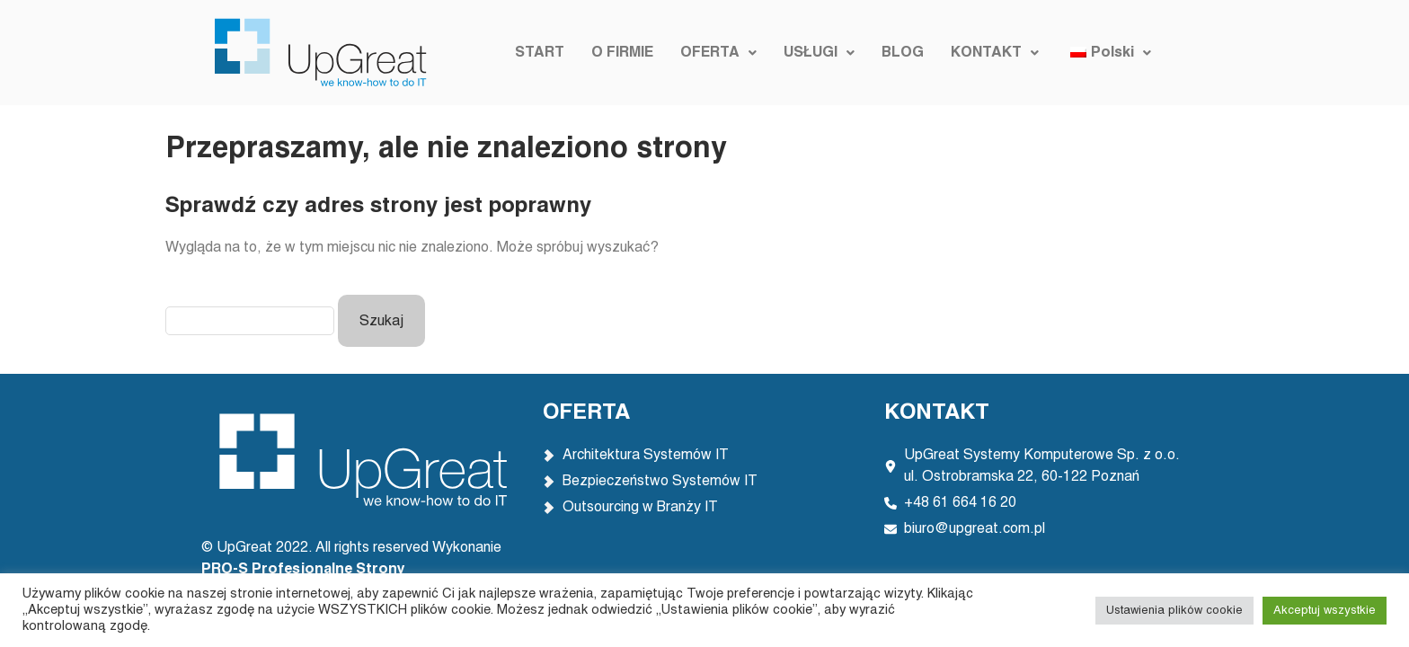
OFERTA (718, 53)
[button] (718, 53)
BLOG (903, 53)
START (539, 53)
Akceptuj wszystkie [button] (1324, 610)
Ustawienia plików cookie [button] (1174, 610)
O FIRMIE (622, 53)
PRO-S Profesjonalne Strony (305, 570)
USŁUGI (819, 53)
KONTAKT (995, 53)
